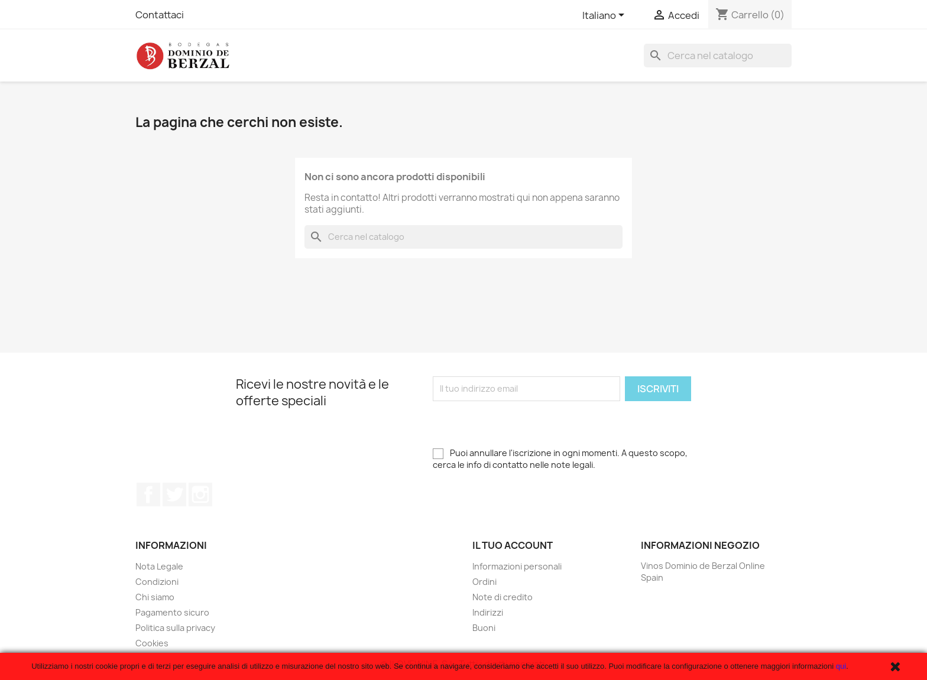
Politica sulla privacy (175, 627)
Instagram (200, 494)
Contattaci (159, 14)
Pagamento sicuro (172, 612)
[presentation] (522, 424)
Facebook (148, 494)
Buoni (483, 627)
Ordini (484, 581)
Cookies (151, 643)
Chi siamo (154, 597)
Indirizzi (487, 612)
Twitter (174, 494)
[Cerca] (718, 55)
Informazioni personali (517, 566)
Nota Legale (159, 566)
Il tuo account (512, 545)
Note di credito (502, 597)
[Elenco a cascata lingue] (605, 16)
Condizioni (157, 581)
